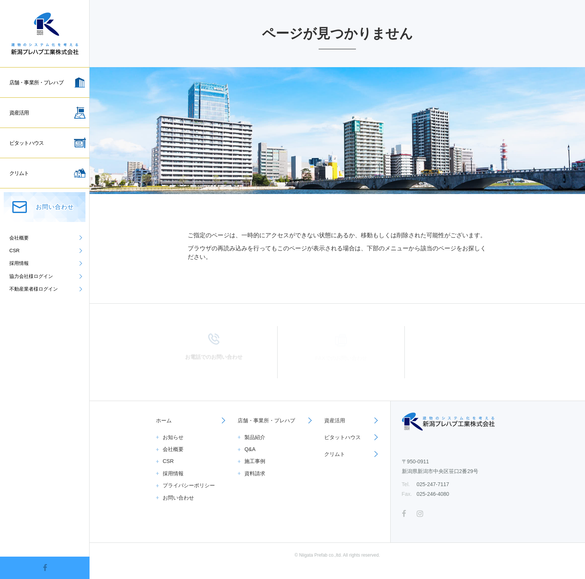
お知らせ (173, 437)
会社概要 (173, 449)
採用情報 (173, 473)
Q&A (250, 449)
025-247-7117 (433, 484)
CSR (168, 461)
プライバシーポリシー (189, 485)
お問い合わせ (178, 498)
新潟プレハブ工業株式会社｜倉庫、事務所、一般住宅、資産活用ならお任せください (45, 33)
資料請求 (254, 473)
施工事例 (254, 461)
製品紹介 (254, 437)
